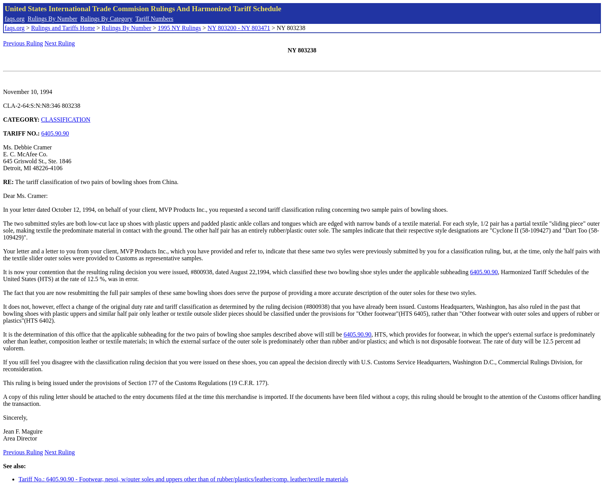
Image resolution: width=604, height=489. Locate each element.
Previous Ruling (23, 43)
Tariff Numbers (154, 18)
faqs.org (15, 18)
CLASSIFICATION (66, 119)
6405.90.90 (55, 133)
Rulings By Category (107, 18)
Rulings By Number (52, 18)
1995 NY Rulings (179, 28)
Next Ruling (60, 43)
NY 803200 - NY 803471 (239, 28)
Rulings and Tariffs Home (63, 28)
